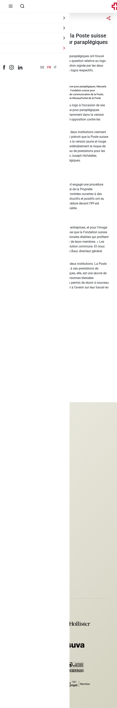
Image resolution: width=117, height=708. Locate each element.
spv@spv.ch (16, 491)
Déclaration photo (20, 542)
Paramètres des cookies (24, 549)
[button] (9, 587)
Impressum (16, 522)
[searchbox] (22, 5)
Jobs (11, 515)
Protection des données (24, 529)
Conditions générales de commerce (32, 535)
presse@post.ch (23, 336)
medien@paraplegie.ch (28, 314)
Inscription (15, 576)
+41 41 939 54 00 (20, 484)
